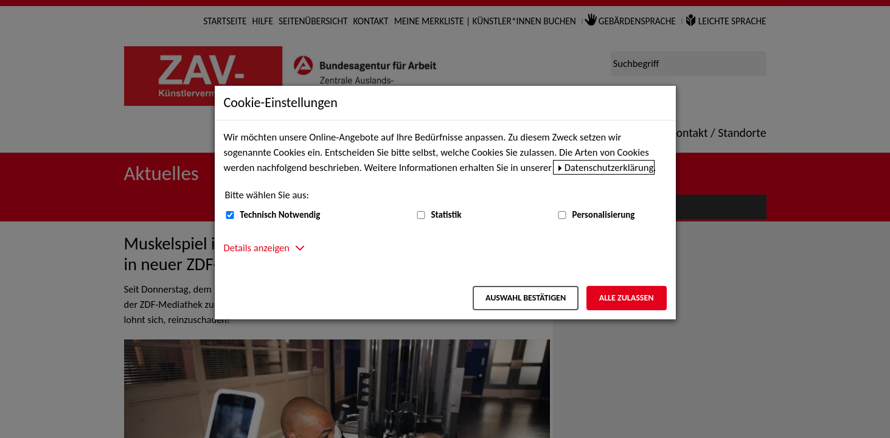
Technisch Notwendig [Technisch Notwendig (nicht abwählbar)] (280, 214)
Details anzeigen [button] (257, 248)
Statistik (446, 214)
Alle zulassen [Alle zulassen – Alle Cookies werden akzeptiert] (626, 298)
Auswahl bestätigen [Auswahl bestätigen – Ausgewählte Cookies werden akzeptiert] (525, 298)
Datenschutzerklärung (609, 167)
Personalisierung (603, 214)
